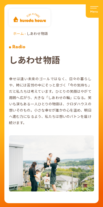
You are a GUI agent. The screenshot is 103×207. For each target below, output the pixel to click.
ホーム (18, 33)
